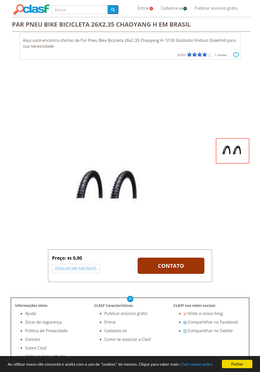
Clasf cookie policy (197, 364)
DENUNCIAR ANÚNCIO (75, 268)
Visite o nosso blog (203, 313)
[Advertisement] (130, 100)
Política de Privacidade (46, 330)
